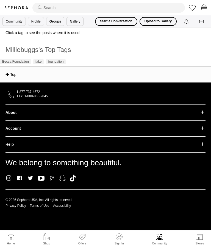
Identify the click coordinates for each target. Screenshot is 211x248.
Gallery (75, 21)
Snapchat (62, 178)
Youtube (41, 178)
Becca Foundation (15, 62)
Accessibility (62, 206)
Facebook (19, 178)
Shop (46, 243)
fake (38, 62)
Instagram (8, 178)
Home (11, 243)
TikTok (73, 178)
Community (159, 243)
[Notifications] (187, 21)
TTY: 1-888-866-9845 (32, 96)
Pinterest (51, 178)
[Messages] (201, 21)
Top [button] (13, 74)
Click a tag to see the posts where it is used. (42, 33)
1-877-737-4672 (28, 92)
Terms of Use (39, 206)
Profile (36, 21)
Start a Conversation (116, 21)
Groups (55, 21)
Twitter (30, 178)
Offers (82, 243)
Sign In (119, 239)
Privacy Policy (15, 206)
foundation (55, 62)
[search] (108, 8)
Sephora (16, 7)
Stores (199, 243)
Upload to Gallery (158, 21)
